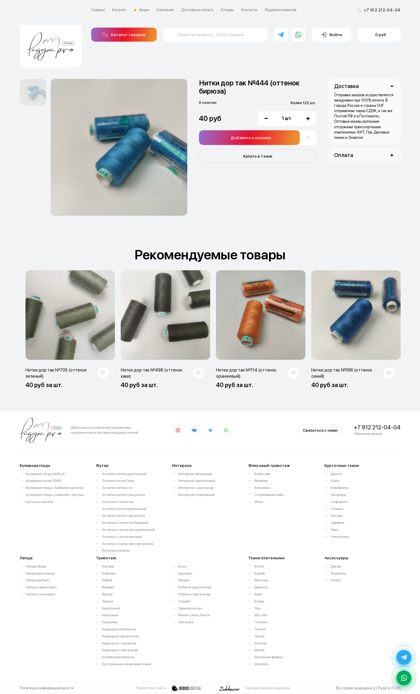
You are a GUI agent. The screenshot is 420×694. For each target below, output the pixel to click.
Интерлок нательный (195, 474)
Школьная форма (268, 657)
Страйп (184, 601)
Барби (259, 573)
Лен (257, 608)
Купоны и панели (39, 502)
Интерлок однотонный (196, 481)
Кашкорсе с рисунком (120, 650)
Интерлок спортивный (196, 495)
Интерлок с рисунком (196, 488)
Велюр (107, 594)
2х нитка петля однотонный (124, 474)
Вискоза (261, 580)
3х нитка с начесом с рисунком (127, 544)
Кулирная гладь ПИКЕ (43, 481)
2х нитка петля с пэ (117, 488)
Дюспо (336, 474)
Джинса (261, 587)
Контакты (249, 10)
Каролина (110, 615)
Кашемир (109, 622)
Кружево (185, 573)
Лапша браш (36, 566)
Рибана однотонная (194, 587)
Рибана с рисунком (194, 594)
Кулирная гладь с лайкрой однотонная (56, 488)
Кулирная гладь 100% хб (45, 474)
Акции (141, 10)
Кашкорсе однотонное (120, 636)
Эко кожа (185, 622)
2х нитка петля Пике (118, 481)
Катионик (262, 488)
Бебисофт (262, 474)
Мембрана (339, 488)
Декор (336, 566)
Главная (98, 10)
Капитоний (111, 608)
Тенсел (260, 629)
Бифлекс (109, 573)
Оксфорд (338, 495)
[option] (33, 92)
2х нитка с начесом (118, 502)
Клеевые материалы (118, 657)
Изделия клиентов (280, 10)
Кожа (335, 481)
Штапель (261, 664)
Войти (331, 35)
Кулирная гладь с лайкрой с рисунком (56, 495)
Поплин (260, 622)
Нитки (336, 580)
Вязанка (261, 481)
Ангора (108, 566)
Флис (258, 502)
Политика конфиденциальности (47, 688)
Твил (334, 530)
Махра (183, 580)
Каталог (119, 10)
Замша (107, 601)
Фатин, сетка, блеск (194, 615)
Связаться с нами (320, 430)
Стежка (337, 509)
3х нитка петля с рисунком (123, 516)
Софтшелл (339, 502)
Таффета (337, 523)
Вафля (107, 580)
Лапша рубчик (37, 580)
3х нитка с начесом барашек (125, 523)
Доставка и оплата (197, 10)
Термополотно (190, 608)
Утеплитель (340, 537)
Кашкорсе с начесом (119, 643)
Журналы (338, 573)
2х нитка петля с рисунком (123, 495)
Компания (165, 10)
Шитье (259, 650)
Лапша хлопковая (40, 594)
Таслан (337, 516)
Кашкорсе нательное (119, 629)
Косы (182, 566)
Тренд (259, 636)
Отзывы (227, 10)
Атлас (259, 566)
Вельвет (108, 587)
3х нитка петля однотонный (124, 509)
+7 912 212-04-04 (379, 10)
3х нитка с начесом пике (122, 537)
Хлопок (260, 643)
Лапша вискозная (40, 573)
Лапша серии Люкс (41, 587)
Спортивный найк (268, 495)
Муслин (260, 615)
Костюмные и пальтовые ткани (126, 664)
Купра (259, 601)
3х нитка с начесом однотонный (128, 530)
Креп (258, 594)
